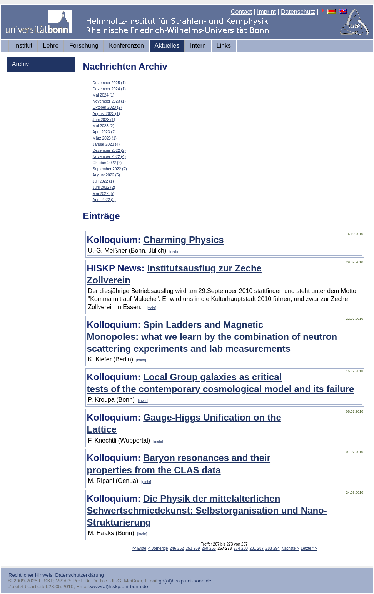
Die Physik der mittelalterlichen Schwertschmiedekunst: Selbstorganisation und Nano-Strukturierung (207, 510)
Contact (241, 11)
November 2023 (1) (109, 101)
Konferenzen (126, 45)
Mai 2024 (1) (103, 95)
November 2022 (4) (109, 157)
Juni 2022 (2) (104, 187)
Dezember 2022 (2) (109, 150)
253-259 (193, 548)
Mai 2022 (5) (103, 193)
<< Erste (139, 548)
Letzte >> (309, 548)
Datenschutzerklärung (79, 575)
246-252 (177, 548)
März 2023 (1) (105, 138)
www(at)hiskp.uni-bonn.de (119, 586)
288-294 (272, 548)
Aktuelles (167, 45)
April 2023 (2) (104, 132)
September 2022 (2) (110, 169)
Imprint (266, 11)
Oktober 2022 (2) (107, 163)
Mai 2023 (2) (103, 126)
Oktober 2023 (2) (107, 107)
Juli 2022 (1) (103, 181)
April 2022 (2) (104, 200)
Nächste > (290, 548)
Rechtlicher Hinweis (30, 575)
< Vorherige (158, 548)
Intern (198, 45)
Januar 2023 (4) (106, 144)
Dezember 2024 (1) (109, 89)
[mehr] (174, 251)
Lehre (51, 45)
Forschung (84, 45)
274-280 (241, 548)
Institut (23, 45)
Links (224, 45)
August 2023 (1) (106, 113)
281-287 (257, 548)
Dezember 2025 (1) (109, 83)
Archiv (20, 64)
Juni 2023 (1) (104, 120)
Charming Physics (183, 240)
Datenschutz (298, 11)
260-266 (209, 548)
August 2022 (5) (106, 175)
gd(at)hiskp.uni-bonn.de (185, 581)
